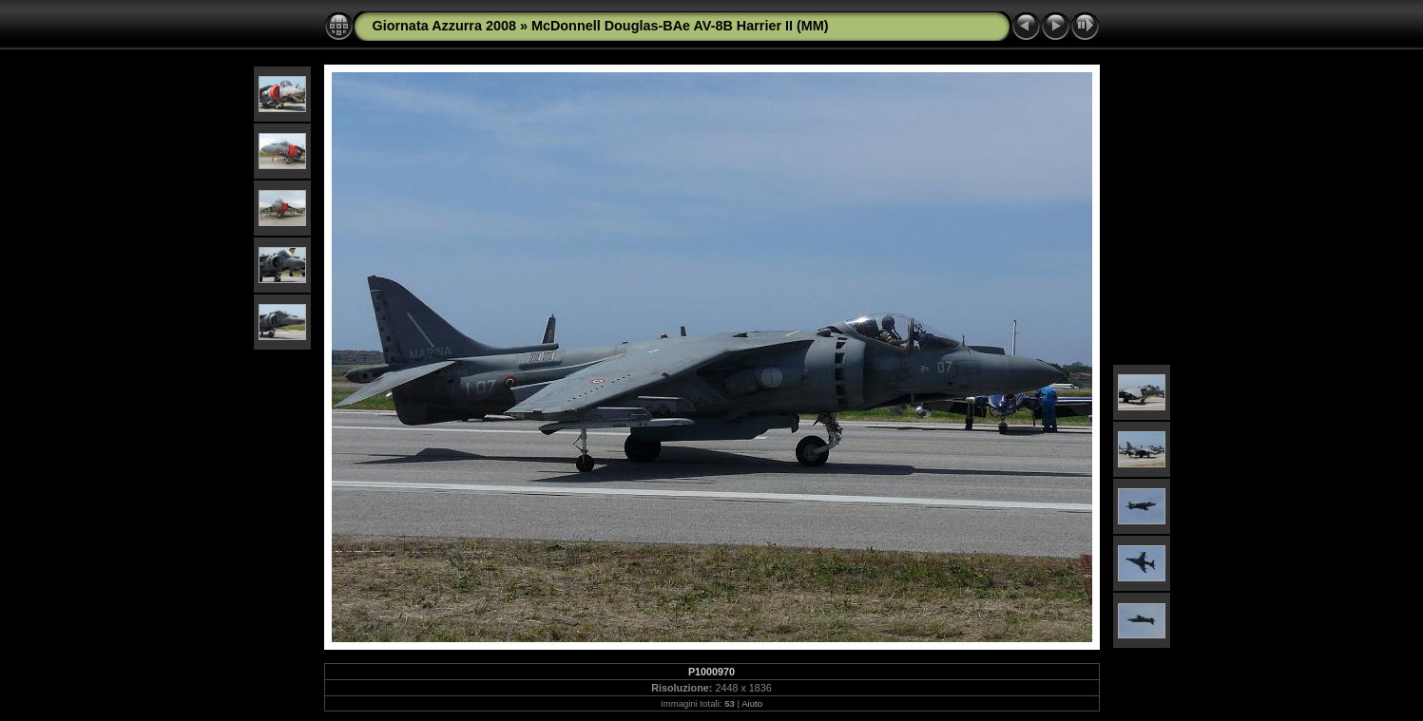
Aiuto (751, 703)
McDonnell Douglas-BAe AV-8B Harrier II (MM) (680, 25)
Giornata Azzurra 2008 (444, 25)
